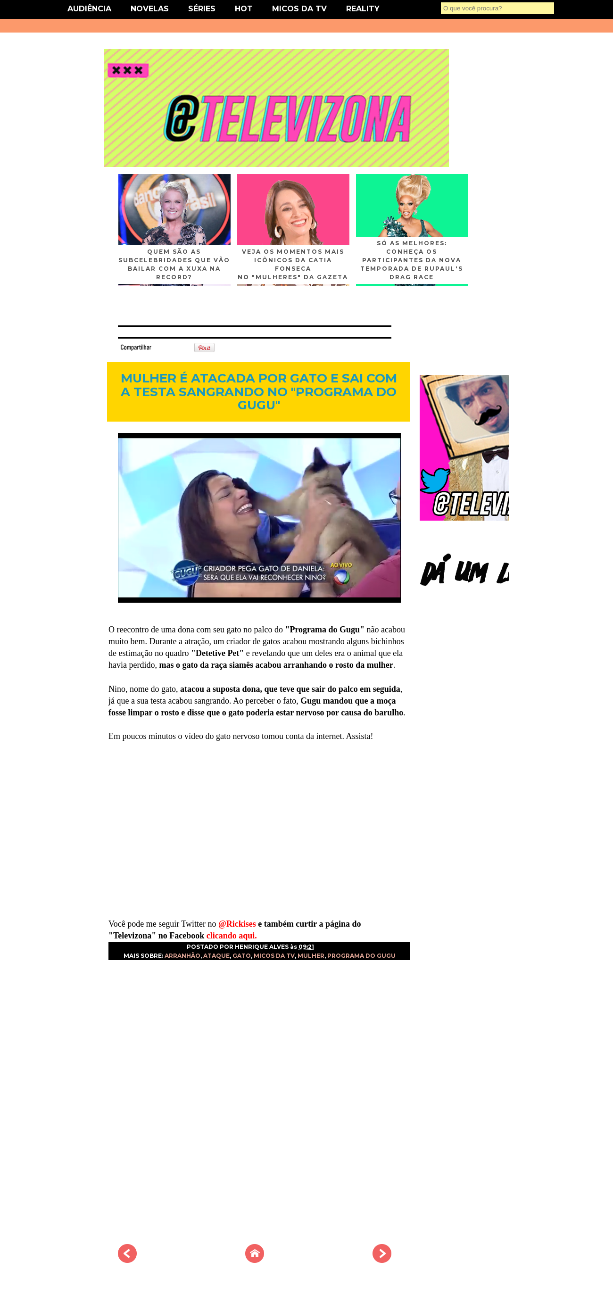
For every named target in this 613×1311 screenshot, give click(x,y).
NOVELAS (150, 8)
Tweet (167, 346)
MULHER (311, 955)
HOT (244, 8)
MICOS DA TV (299, 8)
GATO (241, 955)
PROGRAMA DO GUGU (361, 955)
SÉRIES (201, 8)
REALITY (363, 8)
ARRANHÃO (182, 955)
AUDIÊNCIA (89, 8)
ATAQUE (216, 955)
